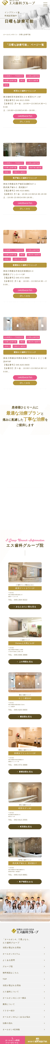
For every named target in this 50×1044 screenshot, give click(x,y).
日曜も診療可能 (26, 34)
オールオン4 (11, 946)
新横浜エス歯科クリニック (25, 268)
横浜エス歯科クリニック (25, 357)
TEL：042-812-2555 (18, 826)
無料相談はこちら (11, 980)
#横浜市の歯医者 (35, 257)
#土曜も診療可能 (34, 76)
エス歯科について (11, 1000)
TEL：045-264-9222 (18, 605)
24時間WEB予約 (25, 117)
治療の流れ (8, 1032)
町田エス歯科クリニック (25, 92)
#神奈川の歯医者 (20, 174)
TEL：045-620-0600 (18, 715)
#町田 (6, 85)
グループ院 (8, 974)
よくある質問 (9, 967)
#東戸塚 (24, 169)
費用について (9, 1013)
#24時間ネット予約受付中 (14, 76)
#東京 (23, 81)
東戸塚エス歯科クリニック (25, 180)
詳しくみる (25, 122)
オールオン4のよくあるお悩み (17, 1025)
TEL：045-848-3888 (18, 660)
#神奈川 (7, 174)
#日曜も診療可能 (10, 81)
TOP (5, 987)
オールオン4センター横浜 (15, 1006)
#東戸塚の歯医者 (36, 169)
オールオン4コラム (12, 961)
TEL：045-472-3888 (18, 771)
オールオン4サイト (11, 34)
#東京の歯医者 (34, 81)
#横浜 (23, 257)
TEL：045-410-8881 (18, 881)
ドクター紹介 (9, 1019)
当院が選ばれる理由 (12, 993)
